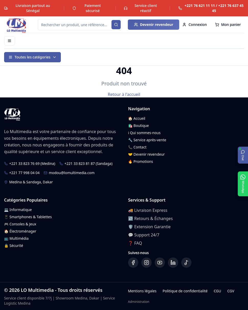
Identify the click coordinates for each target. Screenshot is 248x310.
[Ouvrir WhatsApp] (243, 183)
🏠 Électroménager (20, 231)
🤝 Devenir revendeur (146, 154)
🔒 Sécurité (13, 245)
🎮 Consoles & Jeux (20, 224)
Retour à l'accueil (124, 94)
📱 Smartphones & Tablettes (28, 216)
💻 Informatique (18, 209)
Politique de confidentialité (185, 290)
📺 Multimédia (16, 238)
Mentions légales (142, 290)
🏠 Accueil (136, 118)
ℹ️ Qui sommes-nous (144, 132)
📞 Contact (137, 147)
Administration (138, 302)
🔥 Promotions (140, 161)
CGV (230, 290)
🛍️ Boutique (138, 125)
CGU (217, 290)
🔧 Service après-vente (147, 139)
